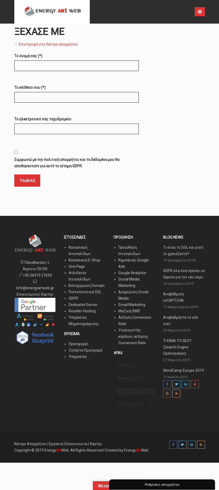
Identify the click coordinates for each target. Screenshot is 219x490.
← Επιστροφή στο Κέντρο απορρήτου (46, 44)
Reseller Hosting (82, 311)
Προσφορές (79, 344)
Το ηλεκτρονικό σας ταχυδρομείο (42, 119)
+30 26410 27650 (37, 275)
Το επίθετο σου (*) (30, 87)
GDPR (73, 298)
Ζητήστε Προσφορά (85, 350)
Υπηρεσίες (78, 357)
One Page (77, 266)
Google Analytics (132, 273)
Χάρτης (47, 294)
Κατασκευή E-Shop (84, 260)
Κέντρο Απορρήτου (30, 444)
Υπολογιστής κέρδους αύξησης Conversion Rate (133, 336)
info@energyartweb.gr (35, 288)
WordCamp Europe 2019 (183, 370)
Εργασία (56, 444)
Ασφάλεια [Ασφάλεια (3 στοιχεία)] (136, 391)
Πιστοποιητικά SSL (85, 292)
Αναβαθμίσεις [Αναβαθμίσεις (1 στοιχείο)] (127, 378)
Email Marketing (131, 305)
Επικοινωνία (27, 294)
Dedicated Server (83, 305)
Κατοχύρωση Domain (87, 285)
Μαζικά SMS (129, 311)
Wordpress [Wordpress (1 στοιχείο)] (125, 365)
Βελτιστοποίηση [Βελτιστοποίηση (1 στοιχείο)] (129, 405)
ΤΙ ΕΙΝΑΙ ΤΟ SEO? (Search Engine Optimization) (177, 347)
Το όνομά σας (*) (28, 56)
